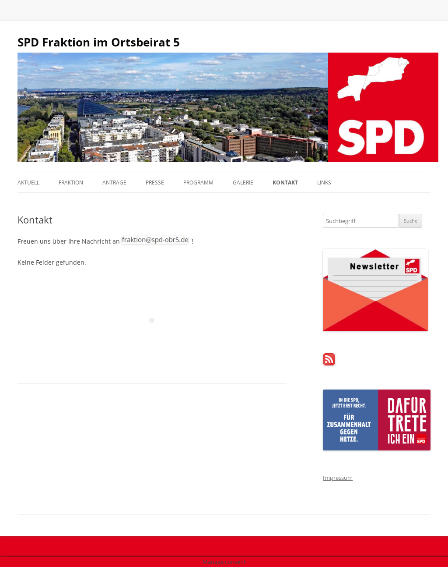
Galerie (243, 182)
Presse (155, 182)
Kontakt (285, 182)
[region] (224, 107)
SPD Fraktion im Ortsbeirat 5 (99, 42)
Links (324, 182)
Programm (198, 182)
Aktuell (28, 182)
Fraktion (71, 182)
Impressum (338, 478)
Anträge (114, 182)
